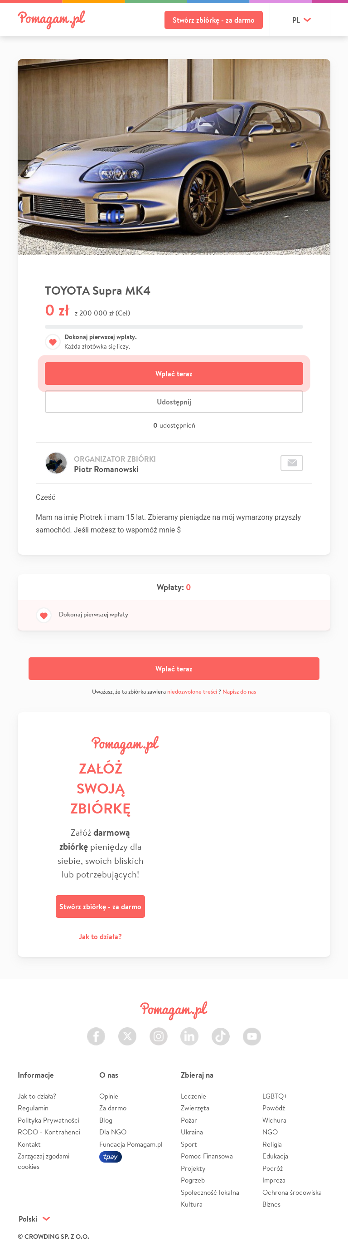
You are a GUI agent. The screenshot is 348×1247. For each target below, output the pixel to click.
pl (296, 20)
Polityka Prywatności (48, 1120)
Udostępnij (174, 402)
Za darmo (112, 1108)
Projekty (193, 1168)
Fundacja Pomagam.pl (131, 1144)
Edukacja (275, 1156)
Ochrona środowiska (292, 1192)
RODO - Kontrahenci (49, 1132)
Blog (105, 1120)
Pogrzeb (193, 1180)
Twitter (127, 1031)
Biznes (271, 1204)
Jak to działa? (100, 936)
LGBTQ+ (275, 1096)
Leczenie (193, 1096)
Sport (189, 1144)
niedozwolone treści (192, 691)
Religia (272, 1144)
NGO (270, 1132)
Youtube (252, 1031)
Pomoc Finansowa (207, 1156)
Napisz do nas (239, 691)
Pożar (189, 1120)
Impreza (273, 1180)
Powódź (273, 1108)
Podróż (272, 1168)
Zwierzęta (195, 1108)
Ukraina (192, 1132)
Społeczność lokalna (210, 1192)
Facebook (96, 1031)
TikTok (221, 1031)
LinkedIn (189, 1031)
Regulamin (33, 1108)
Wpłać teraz (174, 374)
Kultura (192, 1204)
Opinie (108, 1096)
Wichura (274, 1120)
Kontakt (29, 1144)
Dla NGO (112, 1132)
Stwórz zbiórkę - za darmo (214, 20)
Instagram (159, 1031)
